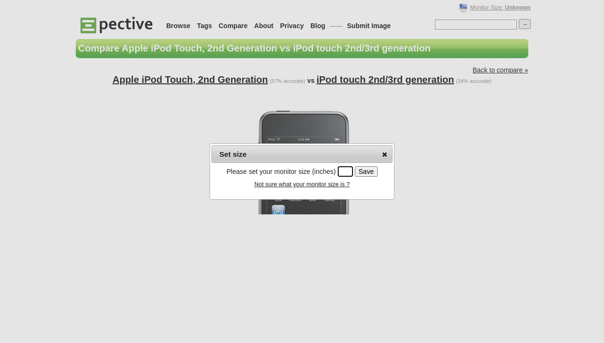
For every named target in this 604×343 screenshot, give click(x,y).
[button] (385, 154)
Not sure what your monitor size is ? (302, 184)
